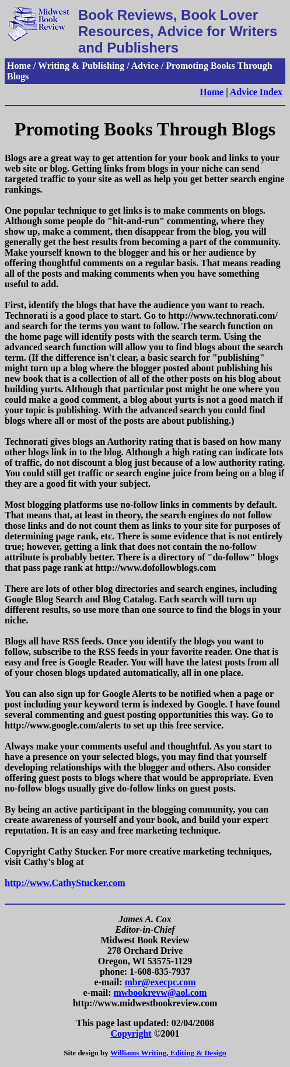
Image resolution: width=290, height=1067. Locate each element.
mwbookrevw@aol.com (160, 993)
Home (211, 92)
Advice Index (256, 92)
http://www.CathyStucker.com (65, 883)
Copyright (130, 1033)
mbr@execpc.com (160, 982)
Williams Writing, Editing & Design (168, 1052)
